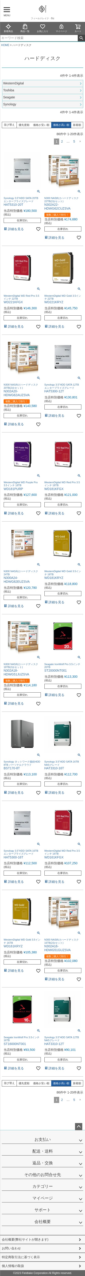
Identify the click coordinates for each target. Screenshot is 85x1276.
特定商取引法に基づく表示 (21, 1257)
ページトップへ (78, 1126)
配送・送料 (42, 1151)
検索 (81, 38)
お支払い (42, 1139)
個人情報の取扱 (13, 1266)
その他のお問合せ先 (42, 1174)
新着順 (77, 125)
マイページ (61, 28)
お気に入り (42, 28)
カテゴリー (42, 1186)
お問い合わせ (11, 1248)
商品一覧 (24, 28)
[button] (80, 141)
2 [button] (62, 141)
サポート (42, 1210)
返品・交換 (42, 1163)
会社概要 (42, 1221)
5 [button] (74, 141)
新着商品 (8, 28)
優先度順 (24, 125)
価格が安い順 (41, 125)
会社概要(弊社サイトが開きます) (25, 1239)
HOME (5, 45)
